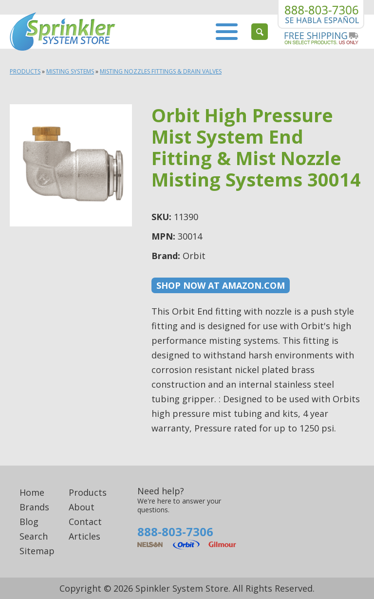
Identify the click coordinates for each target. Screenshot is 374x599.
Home (31, 492)
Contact (85, 521)
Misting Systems (70, 71)
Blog (28, 521)
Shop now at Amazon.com (220, 285)
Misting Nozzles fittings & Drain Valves (161, 71)
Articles (84, 536)
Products (25, 71)
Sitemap (37, 551)
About (81, 507)
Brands (34, 507)
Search (33, 536)
